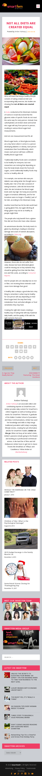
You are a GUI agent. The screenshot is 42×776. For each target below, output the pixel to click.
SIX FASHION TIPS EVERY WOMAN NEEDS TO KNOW (23, 707)
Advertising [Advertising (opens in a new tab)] (9, 768)
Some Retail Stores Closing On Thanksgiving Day (17, 584)
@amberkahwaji (21, 452)
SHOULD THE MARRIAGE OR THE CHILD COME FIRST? (20, 491)
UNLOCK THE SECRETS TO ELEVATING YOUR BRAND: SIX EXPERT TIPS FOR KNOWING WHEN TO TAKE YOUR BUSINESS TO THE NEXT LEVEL (24, 678)
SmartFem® (16, 765)
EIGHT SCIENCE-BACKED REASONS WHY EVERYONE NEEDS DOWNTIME (24, 726)
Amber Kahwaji (20, 31)
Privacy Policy (20, 768)
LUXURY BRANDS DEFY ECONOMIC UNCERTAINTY (24, 689)
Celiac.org (17, 234)
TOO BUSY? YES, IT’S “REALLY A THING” (23, 698)
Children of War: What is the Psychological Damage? (16, 522)
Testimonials (31, 768)
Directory (21, 771)
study (8, 112)
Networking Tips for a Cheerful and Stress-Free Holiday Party (23, 736)
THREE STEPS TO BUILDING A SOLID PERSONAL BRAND (22, 716)
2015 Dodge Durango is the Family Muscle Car (18, 553)
